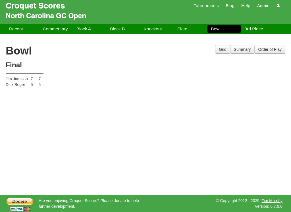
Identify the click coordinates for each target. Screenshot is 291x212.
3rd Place (254, 28)
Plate (182, 28)
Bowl (215, 28)
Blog (230, 5)
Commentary (55, 28)
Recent (16, 28)
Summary (242, 49)
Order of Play (270, 49)
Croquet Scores (35, 5)
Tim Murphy (272, 200)
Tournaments (206, 5)
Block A (83, 28)
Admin (263, 5)
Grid (222, 49)
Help (245, 5)
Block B (117, 28)
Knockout (153, 28)
